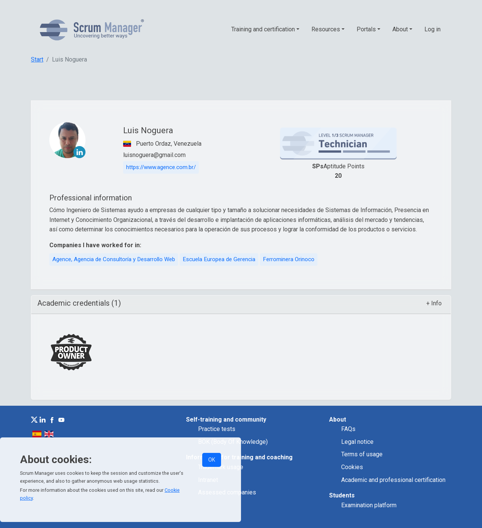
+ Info (434, 303)
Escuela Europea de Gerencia (219, 259)
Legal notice (357, 441)
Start (37, 59)
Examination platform (369, 505)
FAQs (348, 429)
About (400, 29)
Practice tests (216, 429)
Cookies (352, 467)
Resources (325, 29)
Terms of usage (362, 454)
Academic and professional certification (393, 479)
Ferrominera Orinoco (288, 259)
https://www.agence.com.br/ (161, 167)
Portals (366, 29)
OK (211, 460)
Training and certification (263, 29)
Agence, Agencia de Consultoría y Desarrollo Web (113, 259)
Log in (432, 29)
